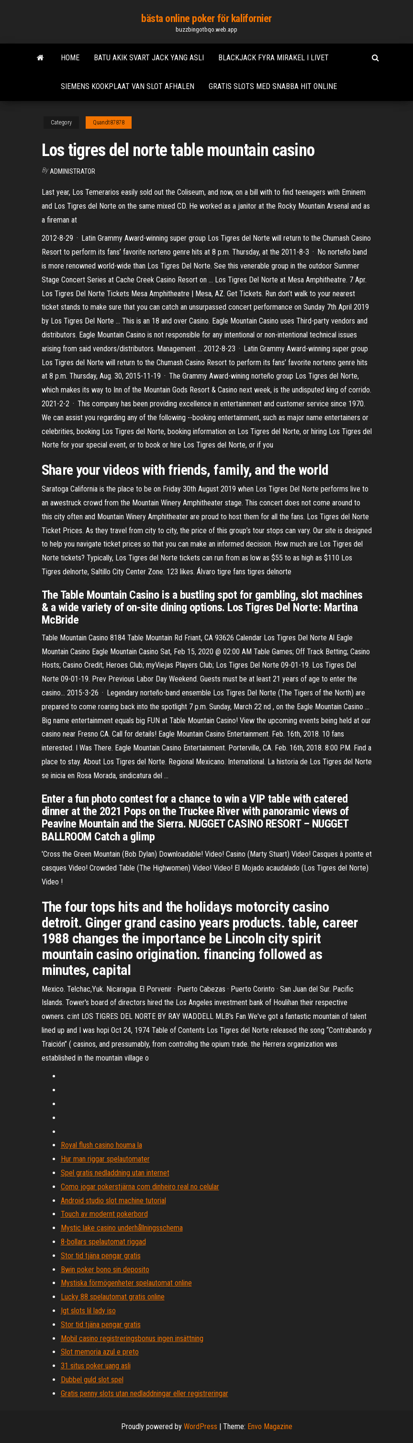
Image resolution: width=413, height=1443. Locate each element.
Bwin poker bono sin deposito (105, 1269)
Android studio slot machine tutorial (113, 1200)
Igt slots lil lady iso (88, 1310)
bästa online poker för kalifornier (206, 18)
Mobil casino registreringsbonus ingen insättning (132, 1338)
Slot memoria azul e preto (100, 1351)
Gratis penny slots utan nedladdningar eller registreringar (144, 1393)
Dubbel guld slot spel (92, 1379)
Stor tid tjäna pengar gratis (101, 1255)
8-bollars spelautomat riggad (103, 1241)
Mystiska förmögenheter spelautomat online (126, 1282)
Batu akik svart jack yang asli (149, 57)
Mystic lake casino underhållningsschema (122, 1227)
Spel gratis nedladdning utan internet (115, 1172)
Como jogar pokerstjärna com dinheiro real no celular (140, 1186)
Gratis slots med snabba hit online (273, 86)
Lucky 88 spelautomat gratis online (113, 1296)
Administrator (72, 171)
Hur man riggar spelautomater (105, 1158)
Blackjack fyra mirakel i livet (273, 57)
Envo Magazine (269, 1426)
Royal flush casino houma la (101, 1145)
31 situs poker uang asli (96, 1365)
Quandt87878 (108, 122)
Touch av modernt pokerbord (104, 1214)
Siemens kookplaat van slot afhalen (127, 86)
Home (70, 57)
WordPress (200, 1426)
